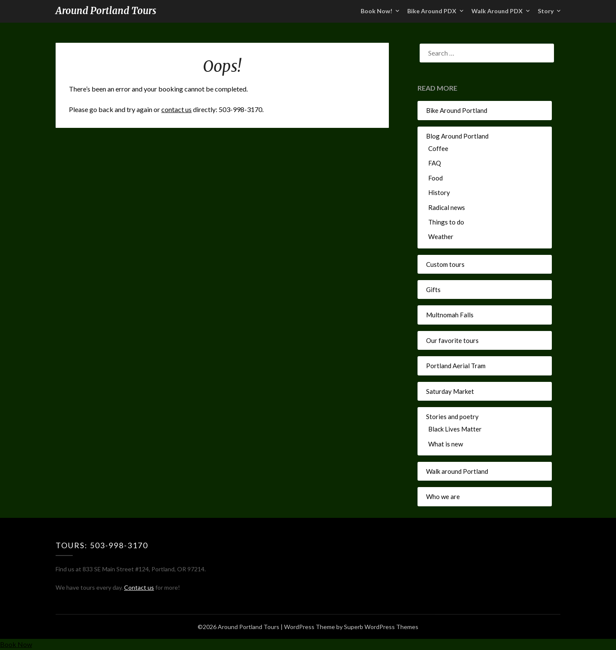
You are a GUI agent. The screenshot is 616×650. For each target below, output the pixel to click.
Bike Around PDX (431, 11)
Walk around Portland (457, 471)
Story (546, 11)
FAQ (434, 163)
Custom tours (445, 264)
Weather (440, 236)
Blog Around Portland (457, 136)
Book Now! (376, 11)
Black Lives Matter (455, 429)
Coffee (438, 148)
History (439, 192)
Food (435, 178)
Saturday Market (450, 391)
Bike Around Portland (456, 110)
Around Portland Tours (106, 11)
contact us (176, 109)
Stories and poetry (452, 416)
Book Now (16, 644)
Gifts (433, 289)
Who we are (443, 496)
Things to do (446, 222)
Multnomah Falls (450, 315)
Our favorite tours (452, 340)
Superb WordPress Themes (381, 626)
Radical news (446, 207)
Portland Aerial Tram (456, 365)
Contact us (139, 587)
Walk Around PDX (497, 11)
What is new (445, 444)
